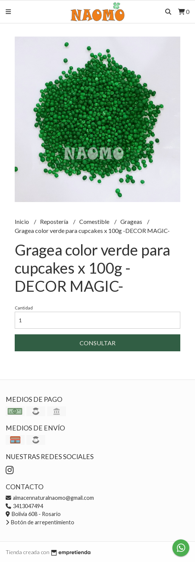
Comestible (95, 221)
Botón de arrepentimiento (40, 522)
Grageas (131, 221)
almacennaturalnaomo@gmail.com (50, 498)
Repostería (54, 221)
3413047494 (24, 506)
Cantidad (24, 307)
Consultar (97, 342)
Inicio (22, 221)
